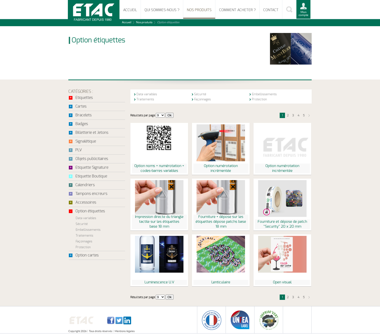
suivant (309, 115)
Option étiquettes (90, 211)
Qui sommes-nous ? (161, 10)
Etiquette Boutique (91, 176)
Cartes (81, 106)
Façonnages (84, 241)
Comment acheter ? (237, 10)
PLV (78, 150)
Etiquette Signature (91, 167)
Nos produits (199, 10)
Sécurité (82, 224)
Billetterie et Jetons (91, 133)
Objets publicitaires (91, 159)
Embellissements (88, 229)
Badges (81, 124)
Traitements (84, 235)
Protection (83, 247)
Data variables (86, 218)
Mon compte (303, 13)
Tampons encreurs (91, 194)
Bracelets (83, 115)
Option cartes (87, 255)
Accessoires (85, 202)
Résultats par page (142, 115)
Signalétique (85, 141)
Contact (270, 10)
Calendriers (85, 185)
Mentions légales (125, 331)
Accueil (130, 10)
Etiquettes (84, 98)
